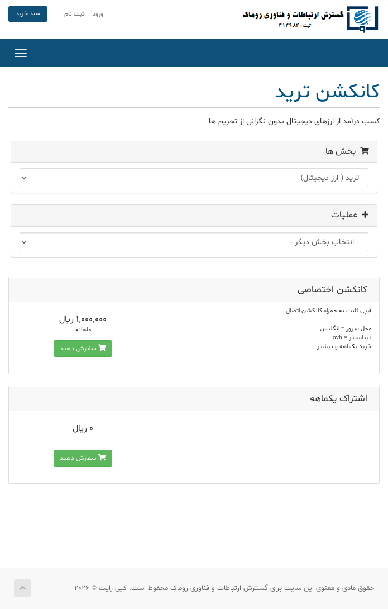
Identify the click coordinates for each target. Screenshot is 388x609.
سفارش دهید (83, 348)
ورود (98, 14)
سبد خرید (28, 13)
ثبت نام (74, 14)
